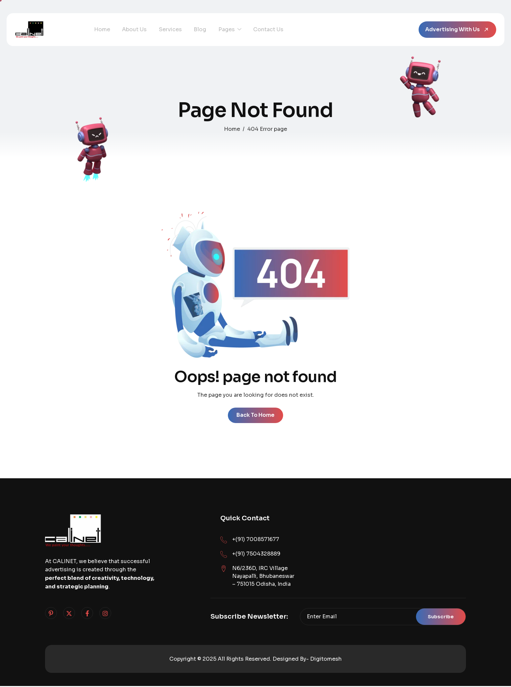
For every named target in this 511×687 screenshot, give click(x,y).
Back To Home (255, 415)
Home (101, 29)
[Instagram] (105, 614)
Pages (220, 29)
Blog (192, 29)
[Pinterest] (51, 614)
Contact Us (257, 29)
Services (165, 29)
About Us (131, 29)
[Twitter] (69, 614)
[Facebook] (87, 614)
